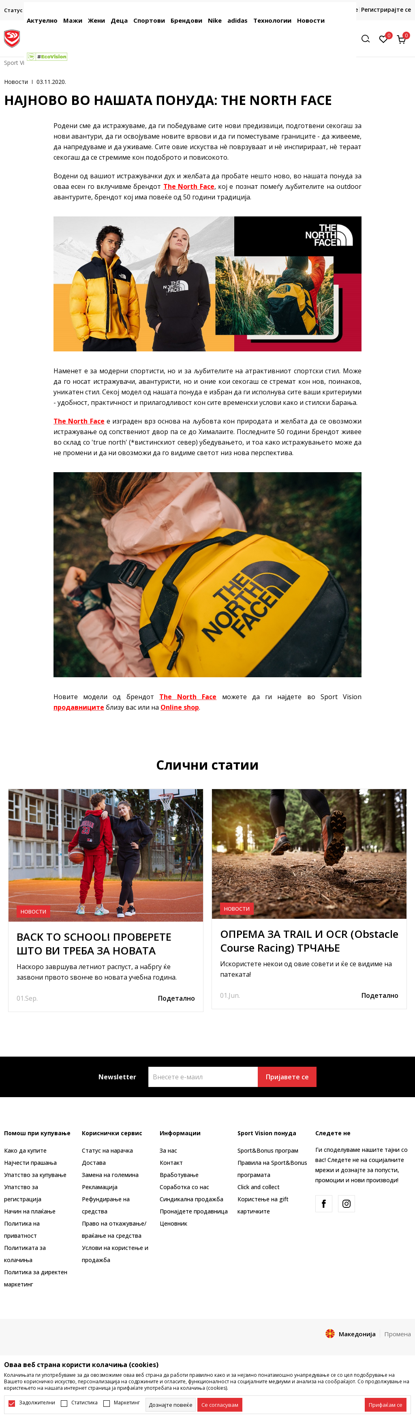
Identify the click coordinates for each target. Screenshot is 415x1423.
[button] (368, 39)
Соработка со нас (184, 1187)
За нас (168, 1150)
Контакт (171, 1162)
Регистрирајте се (386, 9)
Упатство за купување (35, 1175)
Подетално (176, 998)
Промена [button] (397, 1334)
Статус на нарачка (107, 1150)
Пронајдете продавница (194, 1211)
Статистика (84, 1402)
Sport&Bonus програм (267, 1150)
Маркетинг (127, 1402)
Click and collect (258, 1187)
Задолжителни (37, 1402)
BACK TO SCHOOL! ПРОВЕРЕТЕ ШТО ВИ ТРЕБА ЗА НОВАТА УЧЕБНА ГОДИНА (94, 950)
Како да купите (25, 1150)
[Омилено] (384, 38)
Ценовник (173, 1223)
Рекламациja (100, 1187)
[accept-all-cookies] (385, 1405)
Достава (94, 1162)
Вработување (179, 1175)
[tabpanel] (105, 900)
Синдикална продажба (191, 1199)
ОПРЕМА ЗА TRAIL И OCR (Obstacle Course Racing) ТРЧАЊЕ (309, 941)
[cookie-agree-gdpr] (219, 1405)
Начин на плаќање (30, 1211)
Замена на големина (110, 1175)
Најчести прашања (30, 1162)
